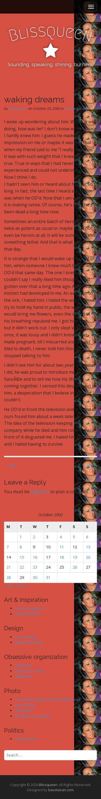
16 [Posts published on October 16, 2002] (35, 557)
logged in (39, 492)
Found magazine (29, 608)
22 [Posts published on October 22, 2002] (22, 567)
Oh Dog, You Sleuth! (33, 716)
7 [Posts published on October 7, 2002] (7, 546)
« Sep (9, 585)
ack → (91, 465)
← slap (10, 465)
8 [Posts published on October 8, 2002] (21, 546)
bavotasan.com (61, 789)
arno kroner (25, 705)
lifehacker (23, 676)
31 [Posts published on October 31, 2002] (48, 577)
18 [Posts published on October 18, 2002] (62, 557)
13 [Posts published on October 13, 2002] (88, 546)
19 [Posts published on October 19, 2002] (75, 557)
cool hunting (26, 636)
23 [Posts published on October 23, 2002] (35, 567)
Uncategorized (77, 108)
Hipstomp (24, 710)
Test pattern (26, 738)
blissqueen (18, 108)
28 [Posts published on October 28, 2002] (8, 577)
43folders (23, 665)
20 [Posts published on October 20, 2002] (88, 557)
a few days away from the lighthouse (48, 699)
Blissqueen (48, 784)
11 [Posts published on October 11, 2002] (62, 546)
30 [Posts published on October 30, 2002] (35, 577)
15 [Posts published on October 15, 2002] (22, 557)
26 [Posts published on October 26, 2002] (75, 567)
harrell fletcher (27, 613)
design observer (29, 642)
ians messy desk (29, 671)
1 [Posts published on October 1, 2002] (21, 536)
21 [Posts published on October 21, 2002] (8, 567)
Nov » (22, 585)
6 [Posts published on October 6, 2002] (87, 536)
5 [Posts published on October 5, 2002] (74, 536)
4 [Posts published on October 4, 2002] (61, 536)
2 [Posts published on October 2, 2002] (34, 536)
